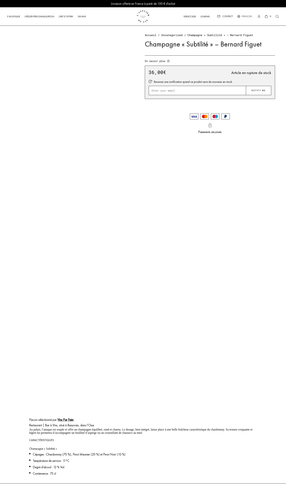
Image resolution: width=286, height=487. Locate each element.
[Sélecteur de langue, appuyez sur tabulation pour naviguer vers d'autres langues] (246, 16)
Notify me (259, 90)
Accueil (150, 35)
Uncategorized (172, 35)
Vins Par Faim (65, 420)
